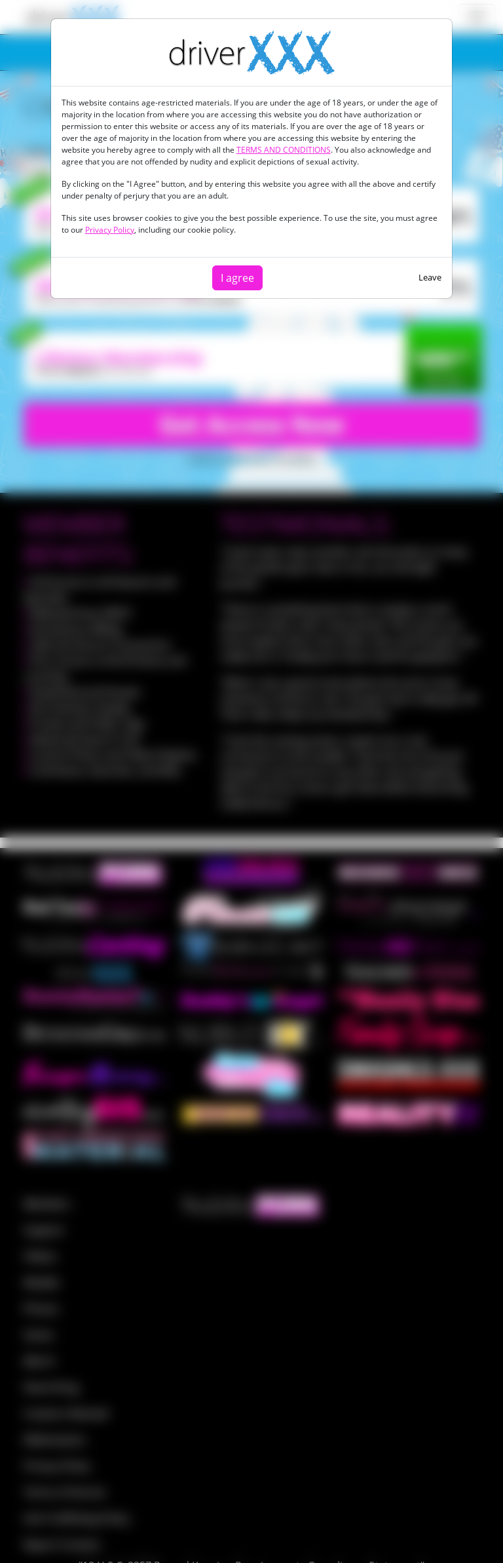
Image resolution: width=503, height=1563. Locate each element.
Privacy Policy (109, 229)
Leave (430, 277)
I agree (237, 278)
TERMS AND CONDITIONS (283, 149)
